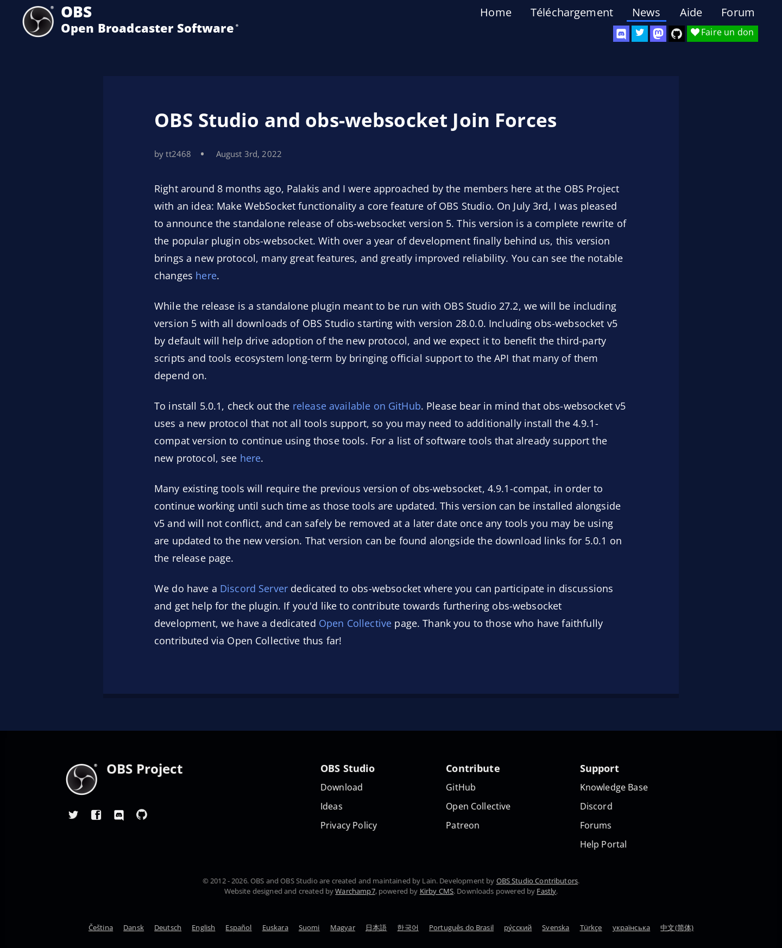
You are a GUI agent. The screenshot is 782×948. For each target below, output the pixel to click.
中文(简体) (676, 927)
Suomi (309, 927)
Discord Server (254, 588)
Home (496, 12)
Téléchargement (572, 12)
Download (341, 787)
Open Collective (355, 623)
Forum (738, 12)
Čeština (101, 927)
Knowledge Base (614, 787)
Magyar (342, 927)
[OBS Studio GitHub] (677, 34)
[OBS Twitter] (640, 34)
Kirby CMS (436, 891)
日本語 (376, 927)
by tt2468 (172, 153)
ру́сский (518, 927)
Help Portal (603, 844)
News (646, 12)
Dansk (133, 927)
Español (238, 927)
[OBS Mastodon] (658, 34)
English (203, 927)
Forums (596, 825)
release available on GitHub (357, 405)
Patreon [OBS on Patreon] (463, 825)
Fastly (546, 891)
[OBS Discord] (621, 34)
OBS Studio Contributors (537, 881)
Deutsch (167, 927)
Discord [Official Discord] (596, 806)
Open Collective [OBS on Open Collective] (478, 806)
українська (632, 927)
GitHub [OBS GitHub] (461, 787)
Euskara (275, 927)
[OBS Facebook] (96, 814)
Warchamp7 (355, 891)
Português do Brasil (461, 927)
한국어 (407, 927)
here (206, 275)
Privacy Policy (348, 825)
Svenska (555, 927)
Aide (691, 12)
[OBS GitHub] (142, 814)
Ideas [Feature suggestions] (331, 806)
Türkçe (591, 927)
